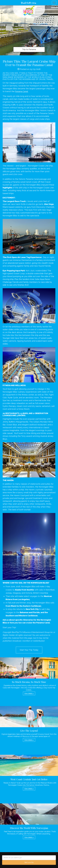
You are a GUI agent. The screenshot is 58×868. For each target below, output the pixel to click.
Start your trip (29, 862)
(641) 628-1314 (28, 2)
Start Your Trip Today (29, 650)
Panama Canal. (21, 91)
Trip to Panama (29, 49)
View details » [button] (29, 693)
